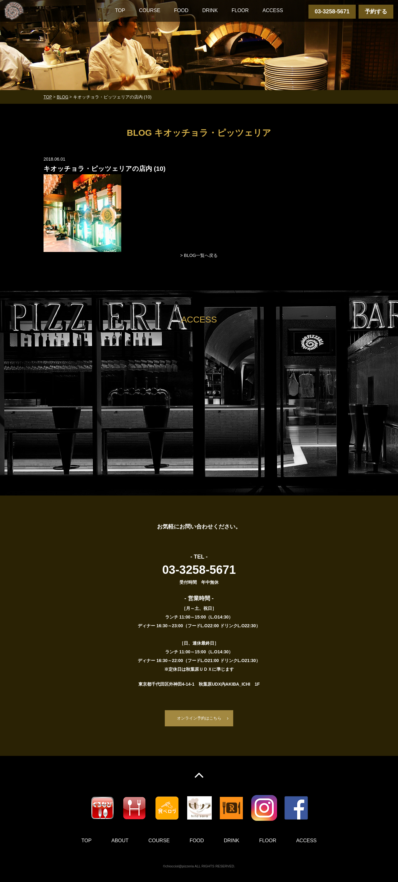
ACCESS (272, 10)
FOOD (181, 10)
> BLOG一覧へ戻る (199, 255)
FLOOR (240, 10)
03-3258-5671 (332, 11)
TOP (120, 10)
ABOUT (119, 840)
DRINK (210, 10)
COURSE (149, 10)
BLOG (62, 97)
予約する (376, 11)
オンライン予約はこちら (199, 718)
